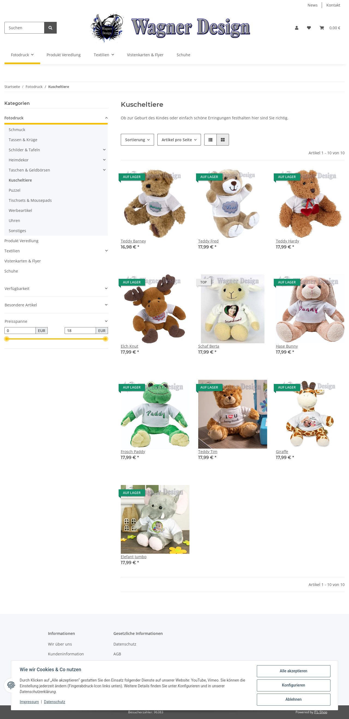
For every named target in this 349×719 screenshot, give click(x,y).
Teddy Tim (207, 451)
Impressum (29, 702)
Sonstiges (17, 230)
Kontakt (333, 5)
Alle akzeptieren (293, 671)
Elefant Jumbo (133, 556)
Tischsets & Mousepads (30, 200)
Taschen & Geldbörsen (29, 170)
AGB (117, 653)
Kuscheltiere (20, 180)
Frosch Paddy (133, 451)
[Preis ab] (20, 330)
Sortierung (135, 139)
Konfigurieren (293, 685)
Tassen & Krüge (23, 139)
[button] (297, 27)
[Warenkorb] (330, 27)
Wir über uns (60, 644)
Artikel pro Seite (177, 139)
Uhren (14, 220)
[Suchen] (24, 28)
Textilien (12, 250)
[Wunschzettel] (309, 27)
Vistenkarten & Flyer (22, 261)
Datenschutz (124, 644)
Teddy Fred (208, 241)
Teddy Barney (133, 241)
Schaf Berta (208, 346)
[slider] (6, 339)
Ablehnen (293, 699)
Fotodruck (13, 117)
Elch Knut (129, 346)
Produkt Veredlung (21, 240)
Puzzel (14, 190)
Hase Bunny (287, 346)
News (313, 5)
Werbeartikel (20, 210)
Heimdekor (19, 159)
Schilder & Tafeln (24, 149)
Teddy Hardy (287, 241)
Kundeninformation (66, 653)
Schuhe (11, 271)
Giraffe (282, 451)
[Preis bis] (80, 330)
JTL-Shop (320, 712)
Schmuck (17, 129)
